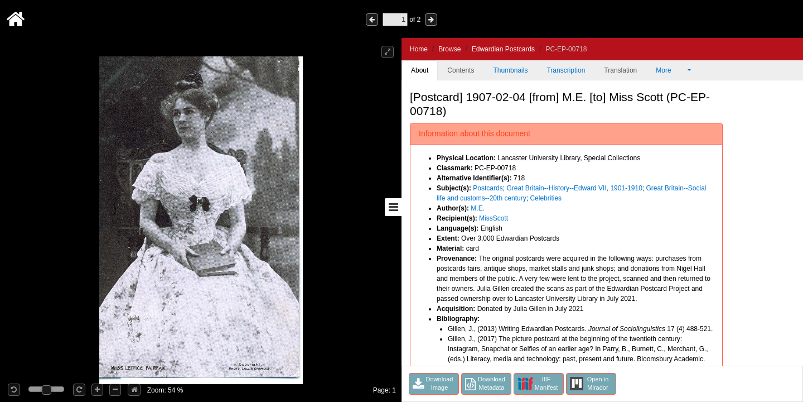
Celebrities (546, 198)
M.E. (478, 208)
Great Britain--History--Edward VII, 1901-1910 (574, 188)
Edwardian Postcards (503, 49)
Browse (449, 49)
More (671, 70)
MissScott (493, 218)
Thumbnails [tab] (510, 70)
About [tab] (419, 70)
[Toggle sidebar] (393, 207)
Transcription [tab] (565, 70)
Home (419, 49)
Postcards (487, 188)
